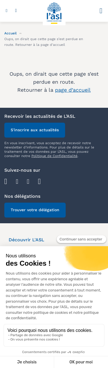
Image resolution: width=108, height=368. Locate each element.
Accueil (10, 33)
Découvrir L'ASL (26, 239)
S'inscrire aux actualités (35, 130)
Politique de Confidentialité (54, 156)
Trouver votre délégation (35, 210)
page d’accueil (73, 90)
